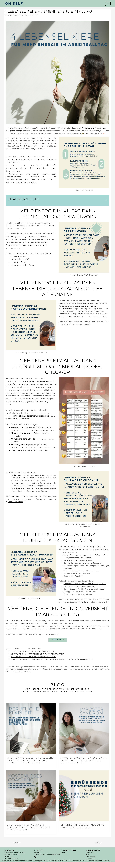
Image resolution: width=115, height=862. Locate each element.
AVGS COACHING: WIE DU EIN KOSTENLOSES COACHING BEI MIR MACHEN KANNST (28, 827)
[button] (57, 640)
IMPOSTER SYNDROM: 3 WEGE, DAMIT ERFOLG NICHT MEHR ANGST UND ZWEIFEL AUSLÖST (83, 760)
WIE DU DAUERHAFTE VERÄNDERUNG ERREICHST (32, 651)
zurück (16, 843)
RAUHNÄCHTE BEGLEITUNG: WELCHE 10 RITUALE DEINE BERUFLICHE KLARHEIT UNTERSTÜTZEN (30, 760)
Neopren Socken (69, 602)
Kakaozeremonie (81, 322)
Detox (6, 15)
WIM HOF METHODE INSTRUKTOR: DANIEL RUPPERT (33, 657)
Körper (13, 15)
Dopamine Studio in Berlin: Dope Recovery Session (85, 584)
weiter (98, 843)
